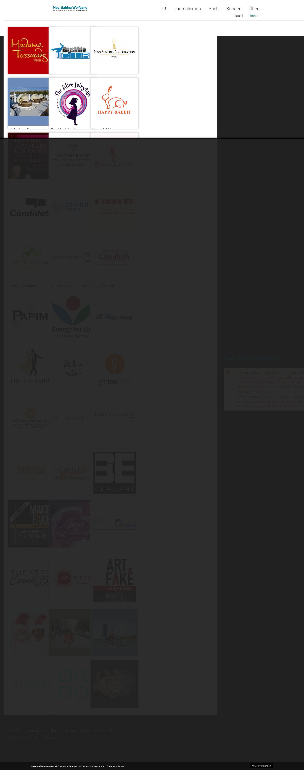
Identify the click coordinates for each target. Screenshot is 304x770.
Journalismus (187, 8)
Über (253, 8)
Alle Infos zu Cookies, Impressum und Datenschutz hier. (96, 766)
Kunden (234, 8)
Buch (214, 8)
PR (163, 8)
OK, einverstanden (261, 766)
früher (254, 16)
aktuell (238, 16)
